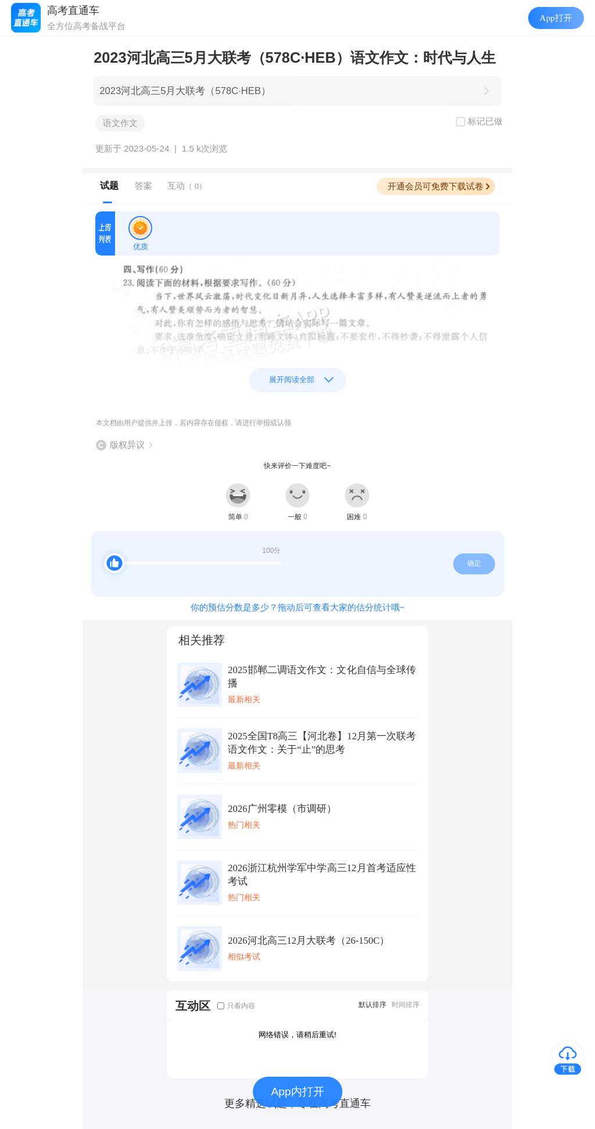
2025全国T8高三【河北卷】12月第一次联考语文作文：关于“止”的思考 (322, 743)
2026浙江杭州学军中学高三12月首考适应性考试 (322, 874)
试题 (109, 185)
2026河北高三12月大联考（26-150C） (308, 940)
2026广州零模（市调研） (282, 808)
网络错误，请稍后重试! (297, 1034)
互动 (186, 185)
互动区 (192, 1005)
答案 (143, 185)
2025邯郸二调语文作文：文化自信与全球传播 (322, 676)
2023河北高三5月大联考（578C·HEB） (185, 90)
